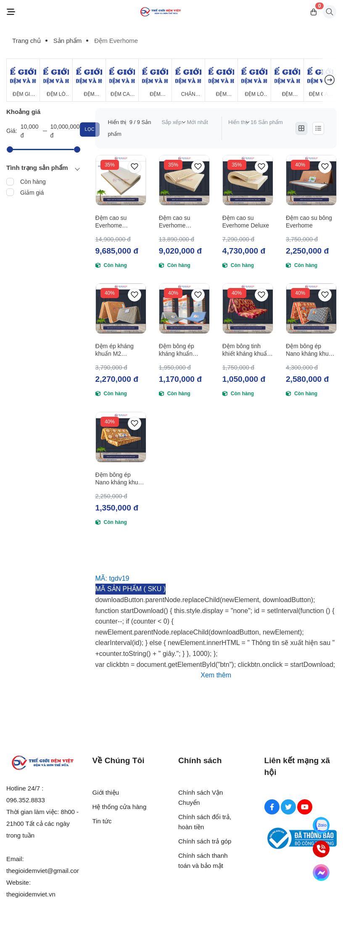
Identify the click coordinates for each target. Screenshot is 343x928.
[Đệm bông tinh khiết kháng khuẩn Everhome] (248, 308)
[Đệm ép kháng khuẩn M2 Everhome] (121, 308)
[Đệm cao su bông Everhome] (311, 180)
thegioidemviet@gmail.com (44, 870)
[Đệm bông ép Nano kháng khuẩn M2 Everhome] (311, 308)
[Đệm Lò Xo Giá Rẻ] (254, 80)
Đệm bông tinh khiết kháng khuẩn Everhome (246, 350)
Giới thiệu (105, 792)
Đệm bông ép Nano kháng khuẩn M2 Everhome (310, 350)
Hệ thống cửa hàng (119, 806)
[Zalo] (321, 825)
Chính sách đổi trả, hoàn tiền (204, 821)
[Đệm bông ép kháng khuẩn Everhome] (184, 308)
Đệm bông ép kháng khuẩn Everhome (176, 350)
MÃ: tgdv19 (112, 578)
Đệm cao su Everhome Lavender (111, 221)
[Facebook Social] (272, 806)
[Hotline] (321, 849)
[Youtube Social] (304, 806)
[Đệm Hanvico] (287, 80)
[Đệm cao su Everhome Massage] (184, 180)
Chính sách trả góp (204, 841)
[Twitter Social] (288, 806)
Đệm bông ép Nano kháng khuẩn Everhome (120, 478)
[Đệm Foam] (155, 80)
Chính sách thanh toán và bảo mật (203, 860)
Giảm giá (32, 192)
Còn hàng (33, 181)
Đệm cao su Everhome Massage (174, 221)
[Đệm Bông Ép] (89, 80)
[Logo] (160, 12)
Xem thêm (216, 675)
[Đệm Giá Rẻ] (23, 80)
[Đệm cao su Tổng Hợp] (320, 80)
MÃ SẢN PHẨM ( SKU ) (130, 588)
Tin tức (102, 821)
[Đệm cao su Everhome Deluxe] (248, 180)
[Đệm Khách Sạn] (221, 80)
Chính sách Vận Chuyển (200, 797)
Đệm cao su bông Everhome (309, 221)
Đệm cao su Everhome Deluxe (245, 221)
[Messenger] (321, 872)
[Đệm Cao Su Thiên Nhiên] (122, 80)
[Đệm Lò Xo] (56, 80)
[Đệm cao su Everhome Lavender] (121, 180)
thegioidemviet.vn (30, 894)
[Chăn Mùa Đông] (188, 80)
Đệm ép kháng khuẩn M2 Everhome (114, 350)
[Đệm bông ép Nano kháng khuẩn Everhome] (121, 437)
